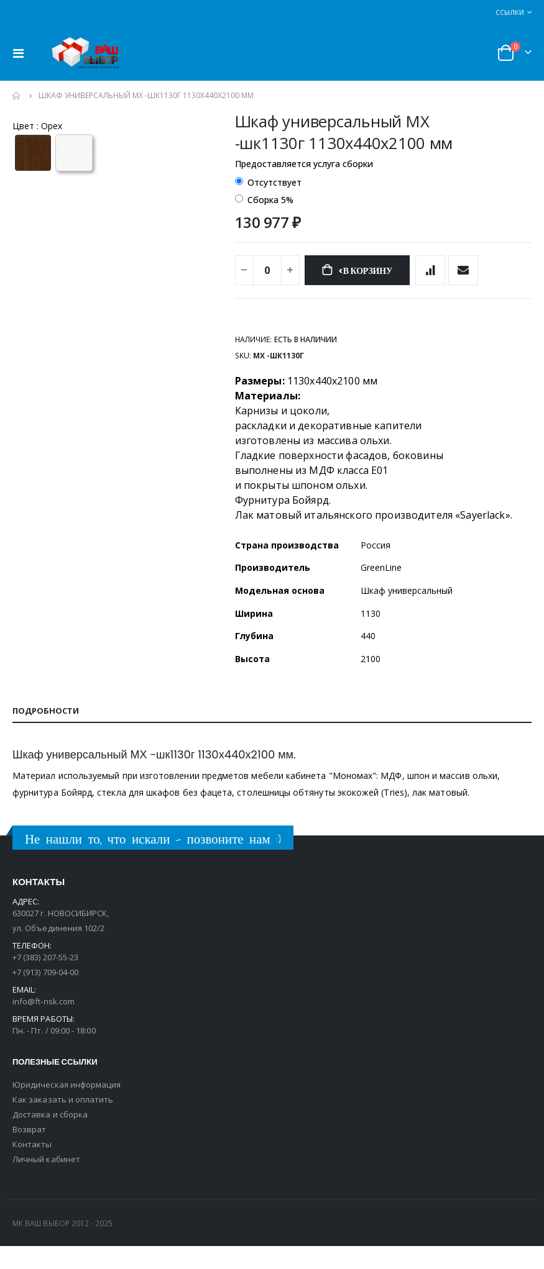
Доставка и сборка (50, 1137)
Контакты (32, 1167)
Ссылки (510, 12)
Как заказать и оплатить (63, 1122)
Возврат (29, 1152)
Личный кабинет (46, 1182)
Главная (16, 95)
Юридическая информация (66, 1107)
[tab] (272, 733)
